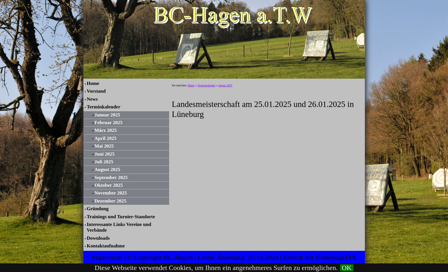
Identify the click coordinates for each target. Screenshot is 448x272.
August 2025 (107, 169)
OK (347, 267)
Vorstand (96, 91)
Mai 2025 (104, 146)
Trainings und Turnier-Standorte (121, 216)
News (92, 99)
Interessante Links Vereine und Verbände (119, 227)
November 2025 (111, 193)
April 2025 (106, 138)
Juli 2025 (104, 161)
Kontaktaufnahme (106, 246)
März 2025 (106, 130)
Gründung (98, 208)
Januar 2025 (107, 115)
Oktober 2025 (109, 185)
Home (93, 83)
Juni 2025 (105, 154)
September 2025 (111, 177)
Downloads (98, 238)
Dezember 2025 (111, 201)
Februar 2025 (109, 122)
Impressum (107, 257)
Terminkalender (103, 107)
